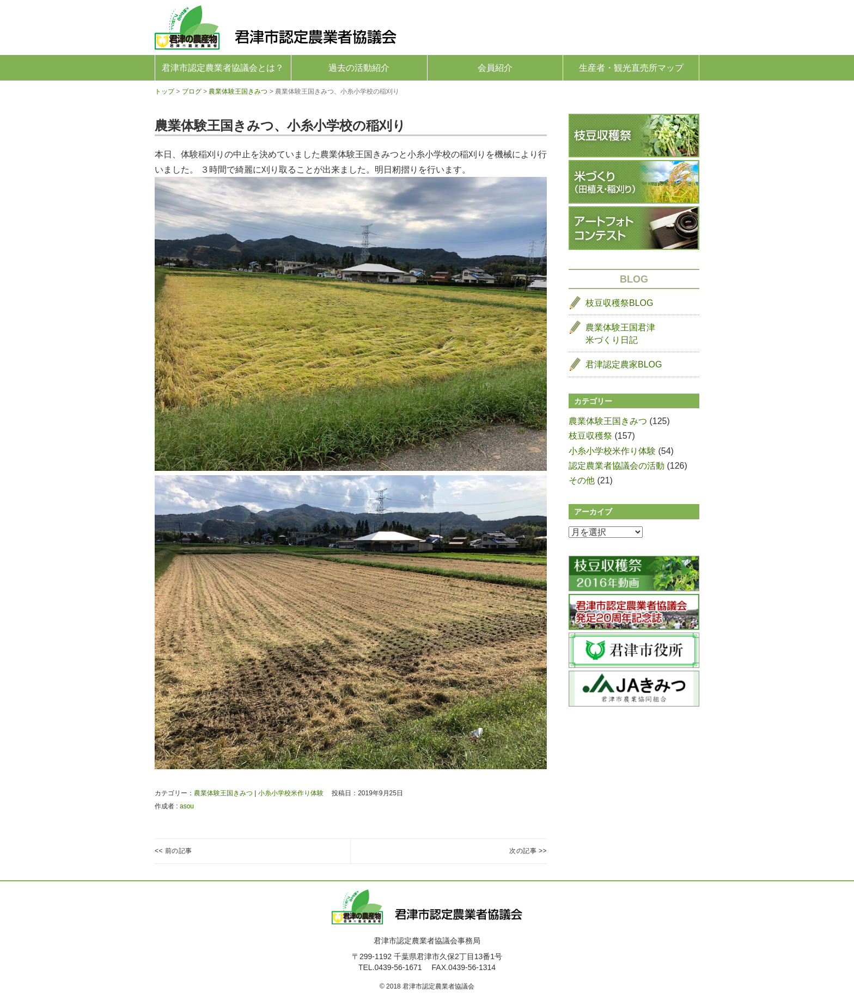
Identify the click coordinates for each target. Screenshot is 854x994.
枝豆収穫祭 (590, 435)
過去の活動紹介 (358, 67)
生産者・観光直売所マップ (631, 67)
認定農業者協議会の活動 (616, 465)
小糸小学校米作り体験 (291, 793)
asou (187, 806)
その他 (582, 480)
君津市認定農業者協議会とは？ (223, 67)
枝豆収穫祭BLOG (619, 303)
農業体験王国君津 (620, 334)
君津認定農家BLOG (623, 364)
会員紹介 (495, 67)
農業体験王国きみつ (223, 793)
